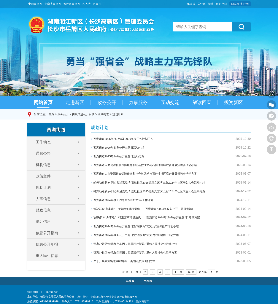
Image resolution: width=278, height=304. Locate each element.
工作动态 (43, 142)
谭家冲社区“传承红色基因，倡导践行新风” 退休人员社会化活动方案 (135, 252)
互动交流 (170, 102)
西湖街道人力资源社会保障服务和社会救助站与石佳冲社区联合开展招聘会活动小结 (145, 165)
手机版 (148, 281)
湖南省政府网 (53, 3)
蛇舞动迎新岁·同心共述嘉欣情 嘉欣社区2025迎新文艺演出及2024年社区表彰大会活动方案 (149, 191)
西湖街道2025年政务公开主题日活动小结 (118, 147)
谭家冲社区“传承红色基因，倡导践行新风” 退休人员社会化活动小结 (135, 243)
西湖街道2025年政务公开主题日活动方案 (118, 156)
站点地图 (32, 291)
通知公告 (43, 153)
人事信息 (43, 199)
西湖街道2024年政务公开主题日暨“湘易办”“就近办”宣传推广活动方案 (136, 235)
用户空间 (221, 3)
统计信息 (43, 221)
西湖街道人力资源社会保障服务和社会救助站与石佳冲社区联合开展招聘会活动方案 (145, 173)
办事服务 (138, 102)
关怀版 (202, 3)
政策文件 (43, 176)
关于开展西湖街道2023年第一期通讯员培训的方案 (124, 261)
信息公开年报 (47, 244)
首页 (51, 114)
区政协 (97, 3)
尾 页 (191, 271)
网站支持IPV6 (240, 3)
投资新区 (233, 102)
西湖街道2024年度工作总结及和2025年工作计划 (123, 200)
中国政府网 (35, 3)
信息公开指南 (47, 233)
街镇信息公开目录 (83, 114)
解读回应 (202, 102)
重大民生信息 (47, 256)
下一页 (178, 271)
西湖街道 (103, 114)
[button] (241, 26)
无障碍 (191, 3)
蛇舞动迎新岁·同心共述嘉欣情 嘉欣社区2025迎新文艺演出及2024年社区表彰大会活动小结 (149, 182)
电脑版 (130, 281)
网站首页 (43, 102)
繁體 (211, 3)
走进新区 (75, 102)
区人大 (86, 3)
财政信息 (43, 210)
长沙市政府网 (71, 3)
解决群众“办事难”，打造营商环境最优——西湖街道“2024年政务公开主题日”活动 (143, 208)
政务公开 (106, 102)
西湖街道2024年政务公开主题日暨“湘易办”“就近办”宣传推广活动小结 (136, 226)
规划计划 (117, 114)
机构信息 (43, 165)
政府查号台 (52, 291)
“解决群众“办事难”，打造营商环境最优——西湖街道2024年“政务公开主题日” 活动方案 (146, 217)
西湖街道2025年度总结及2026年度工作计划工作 (123, 138)
